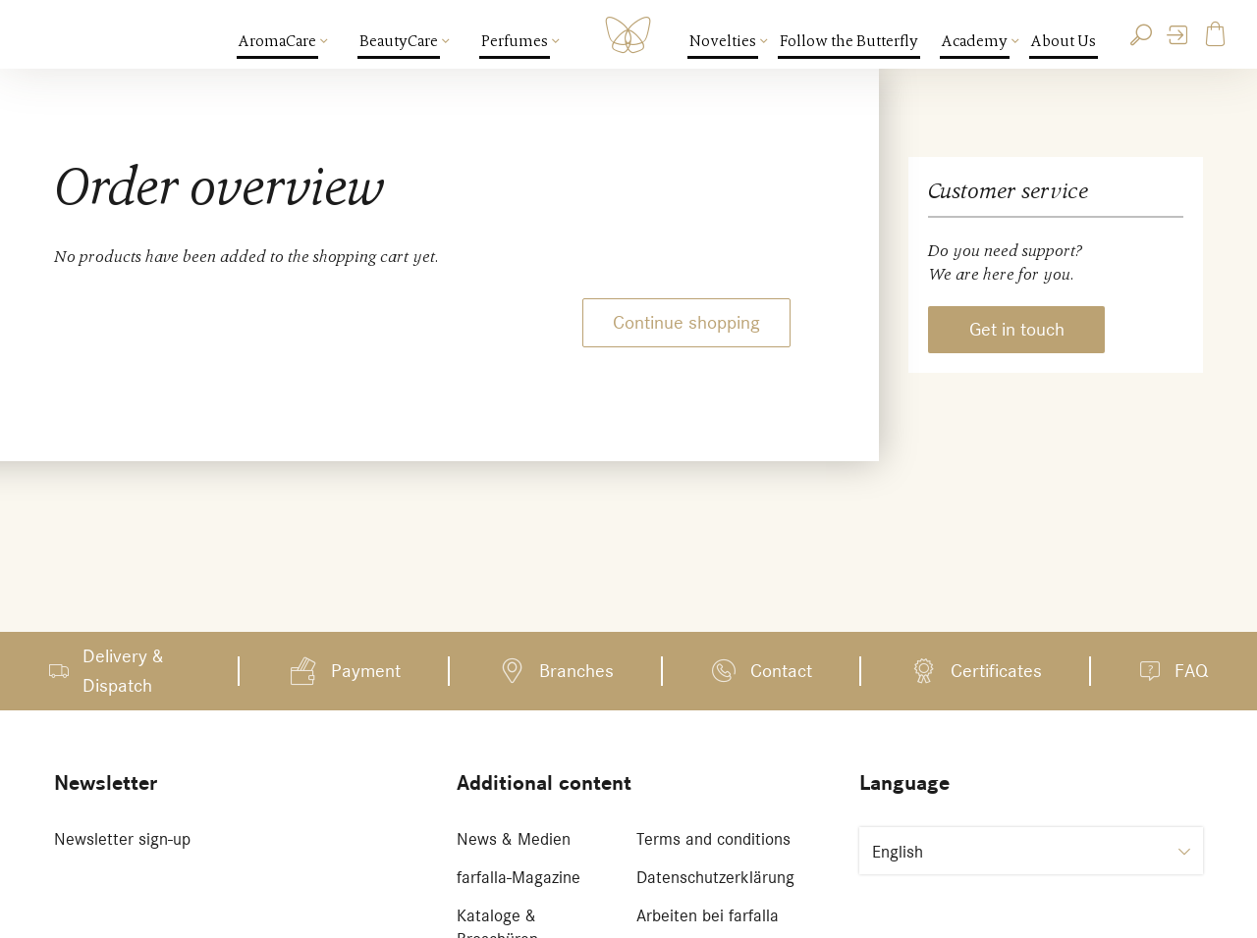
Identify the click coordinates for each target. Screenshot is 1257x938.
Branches (576, 670)
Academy (976, 41)
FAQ (1191, 670)
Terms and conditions (713, 839)
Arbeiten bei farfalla (707, 915)
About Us (1063, 41)
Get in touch (1017, 329)
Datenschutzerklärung (715, 877)
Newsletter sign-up (122, 839)
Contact (781, 670)
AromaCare (278, 41)
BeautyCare (399, 41)
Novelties (723, 41)
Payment (366, 670)
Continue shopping (686, 322)
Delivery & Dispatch (123, 671)
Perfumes (515, 41)
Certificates (996, 670)
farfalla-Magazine (518, 877)
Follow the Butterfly (849, 41)
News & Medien (514, 839)
